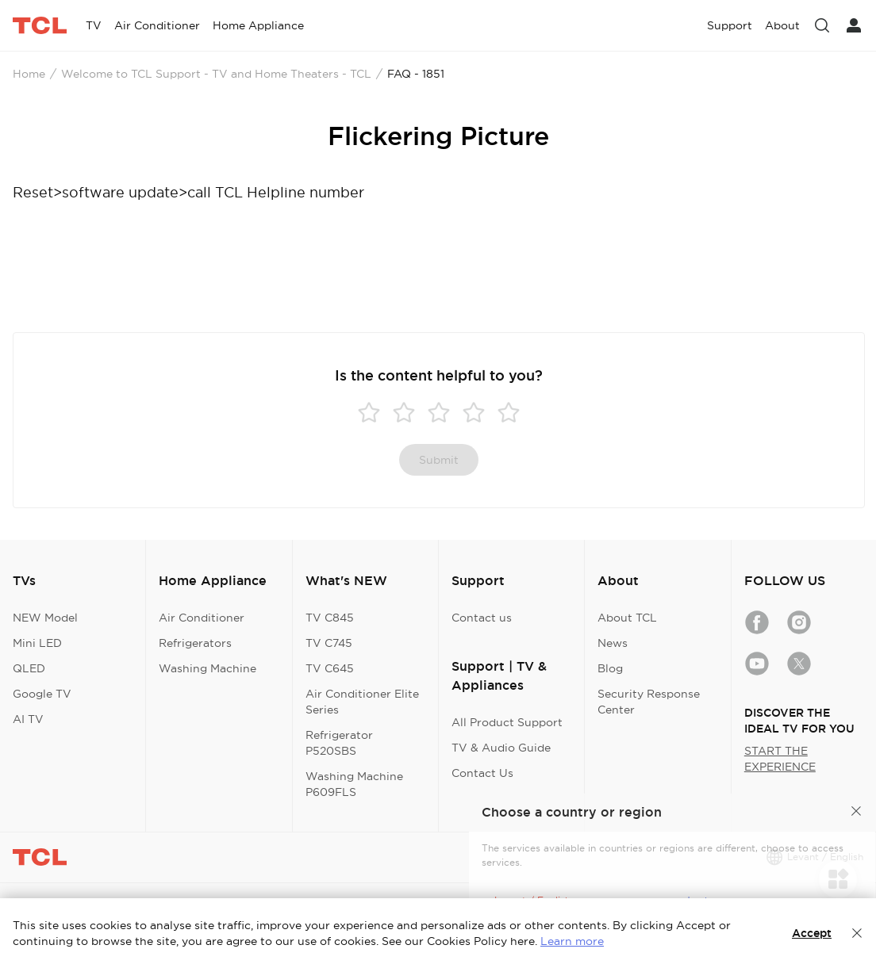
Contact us (481, 617)
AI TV (28, 719)
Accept (812, 933)
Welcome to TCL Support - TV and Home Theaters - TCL (216, 74)
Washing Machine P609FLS (354, 784)
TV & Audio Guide (501, 747)
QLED (29, 668)
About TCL (627, 617)
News (612, 643)
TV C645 (329, 668)
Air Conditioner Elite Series (362, 702)
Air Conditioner (201, 617)
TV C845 (329, 617)
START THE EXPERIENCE (780, 759)
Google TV (42, 694)
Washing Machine (207, 668)
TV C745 (328, 643)
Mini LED (37, 643)
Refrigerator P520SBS (339, 743)
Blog (610, 668)
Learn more (572, 941)
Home (29, 74)
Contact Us (482, 773)
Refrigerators (195, 643)
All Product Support (507, 722)
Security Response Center (648, 702)
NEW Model (45, 617)
